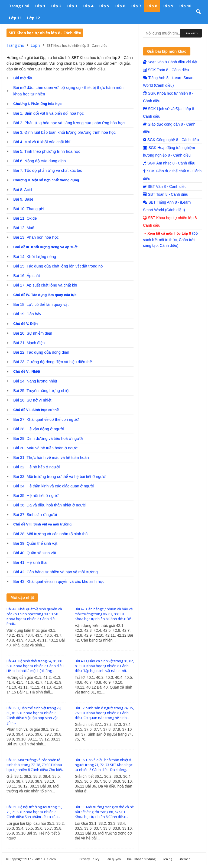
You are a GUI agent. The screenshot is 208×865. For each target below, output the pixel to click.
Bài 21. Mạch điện (29, 343)
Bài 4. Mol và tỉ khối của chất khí (41, 142)
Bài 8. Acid (22, 190)
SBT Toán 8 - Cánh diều (165, 194)
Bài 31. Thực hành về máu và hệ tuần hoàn (51, 457)
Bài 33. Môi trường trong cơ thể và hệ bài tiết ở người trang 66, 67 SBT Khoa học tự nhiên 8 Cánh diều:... (104, 811)
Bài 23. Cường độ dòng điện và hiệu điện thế (52, 362)
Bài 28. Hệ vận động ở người (38, 429)
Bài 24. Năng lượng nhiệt (35, 381)
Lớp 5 (104, 5)
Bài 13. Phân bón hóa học (36, 237)
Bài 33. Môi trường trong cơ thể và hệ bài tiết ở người (59, 476)
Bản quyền (113, 859)
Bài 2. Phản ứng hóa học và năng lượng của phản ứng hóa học (69, 123)
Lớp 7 (136, 5)
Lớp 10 (184, 5)
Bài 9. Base (23, 199)
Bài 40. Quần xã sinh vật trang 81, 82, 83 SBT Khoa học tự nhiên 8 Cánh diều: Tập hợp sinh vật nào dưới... (104, 665)
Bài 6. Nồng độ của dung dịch (39, 161)
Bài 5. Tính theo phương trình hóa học (46, 151)
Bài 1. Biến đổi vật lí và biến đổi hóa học (48, 113)
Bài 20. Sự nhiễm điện (32, 333)
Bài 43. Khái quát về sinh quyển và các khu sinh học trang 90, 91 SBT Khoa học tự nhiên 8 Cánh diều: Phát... (34, 616)
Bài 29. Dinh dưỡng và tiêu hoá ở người (48, 438)
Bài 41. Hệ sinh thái (30, 562)
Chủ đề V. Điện (25, 324)
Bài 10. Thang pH (28, 209)
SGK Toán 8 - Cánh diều (166, 70)
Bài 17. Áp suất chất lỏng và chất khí (45, 285)
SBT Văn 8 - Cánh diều (165, 186)
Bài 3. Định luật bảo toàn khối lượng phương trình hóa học (64, 132)
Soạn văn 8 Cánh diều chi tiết (170, 62)
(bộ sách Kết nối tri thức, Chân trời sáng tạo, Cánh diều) (170, 239)
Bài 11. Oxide (25, 218)
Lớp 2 (56, 5)
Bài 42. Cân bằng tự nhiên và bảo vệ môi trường (55, 572)
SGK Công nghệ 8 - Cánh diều (171, 140)
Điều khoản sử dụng (141, 859)
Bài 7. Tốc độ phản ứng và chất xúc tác (47, 170)
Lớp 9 (167, 5)
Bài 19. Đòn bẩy (27, 314)
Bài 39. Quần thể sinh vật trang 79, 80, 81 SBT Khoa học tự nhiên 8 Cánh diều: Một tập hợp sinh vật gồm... (33, 715)
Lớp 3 (72, 5)
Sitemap (184, 859)
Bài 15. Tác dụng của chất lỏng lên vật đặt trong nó (58, 266)
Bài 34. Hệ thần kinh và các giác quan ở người (53, 486)
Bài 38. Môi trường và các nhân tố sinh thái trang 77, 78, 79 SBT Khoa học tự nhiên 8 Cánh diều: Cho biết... (35, 764)
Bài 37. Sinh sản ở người (35, 514)
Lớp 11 (15, 17)
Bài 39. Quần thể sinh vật (35, 543)
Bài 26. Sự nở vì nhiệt (32, 400)
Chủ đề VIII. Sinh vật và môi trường (42, 524)
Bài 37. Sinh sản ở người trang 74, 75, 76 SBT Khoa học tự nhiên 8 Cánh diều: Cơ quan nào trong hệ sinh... (104, 712)
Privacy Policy (89, 859)
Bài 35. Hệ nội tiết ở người (36, 495)
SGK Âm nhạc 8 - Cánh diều (169, 163)
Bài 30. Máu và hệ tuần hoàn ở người (46, 448)
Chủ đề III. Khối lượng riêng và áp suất (45, 247)
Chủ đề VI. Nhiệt (26, 371)
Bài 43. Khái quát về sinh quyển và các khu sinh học (58, 581)
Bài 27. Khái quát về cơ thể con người (46, 419)
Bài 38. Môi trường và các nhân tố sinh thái (51, 534)
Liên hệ (167, 859)
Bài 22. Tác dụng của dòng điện (41, 352)
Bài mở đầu (23, 78)
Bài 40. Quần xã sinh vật (34, 553)
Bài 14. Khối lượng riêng (34, 256)
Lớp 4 (88, 5)
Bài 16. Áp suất (26, 275)
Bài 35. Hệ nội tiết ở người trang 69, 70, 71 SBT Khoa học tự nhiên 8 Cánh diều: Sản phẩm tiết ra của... (34, 811)
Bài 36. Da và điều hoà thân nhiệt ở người (49, 505)
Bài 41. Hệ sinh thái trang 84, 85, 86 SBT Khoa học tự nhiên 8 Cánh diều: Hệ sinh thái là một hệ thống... (35, 665)
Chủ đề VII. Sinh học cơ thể (35, 410)
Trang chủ (19, 5)
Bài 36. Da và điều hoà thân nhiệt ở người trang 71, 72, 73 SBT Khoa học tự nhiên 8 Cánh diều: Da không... (103, 764)
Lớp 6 (120, 5)
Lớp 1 (40, 5)
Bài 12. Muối (24, 228)
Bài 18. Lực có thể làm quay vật (41, 304)
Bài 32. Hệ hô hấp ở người (36, 467)
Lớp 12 (33, 17)
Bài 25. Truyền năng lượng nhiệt (41, 390)
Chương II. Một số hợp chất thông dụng (46, 180)
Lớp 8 (152, 5)
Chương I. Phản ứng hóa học (37, 104)
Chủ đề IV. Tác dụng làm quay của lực (44, 295)
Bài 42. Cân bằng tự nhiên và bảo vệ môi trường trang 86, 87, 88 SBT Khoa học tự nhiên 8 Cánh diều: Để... (104, 613)
